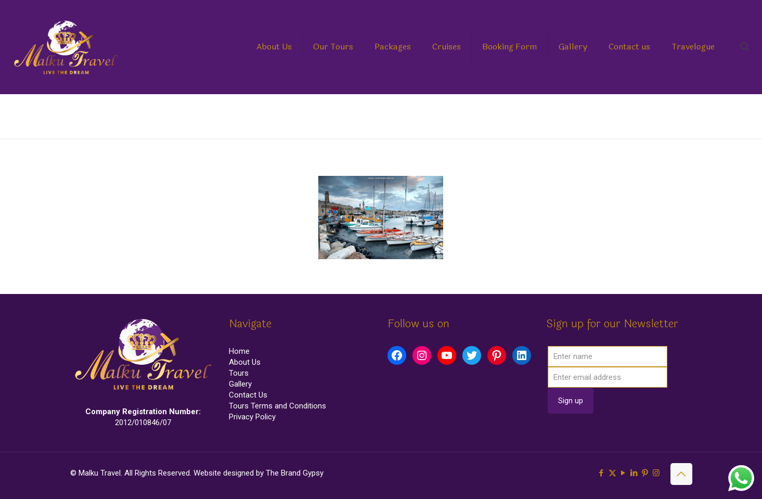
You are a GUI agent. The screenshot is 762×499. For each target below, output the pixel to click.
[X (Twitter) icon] (612, 473)
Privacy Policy (252, 416)
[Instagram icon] (656, 473)
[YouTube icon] (623, 473)
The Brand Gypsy (295, 473)
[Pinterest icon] (645, 473)
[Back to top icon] (681, 474)
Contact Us (248, 395)
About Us (245, 362)
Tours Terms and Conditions (277, 406)
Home (588, 115)
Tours (239, 373)
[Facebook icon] (601, 473)
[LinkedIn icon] (634, 473)
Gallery (240, 384)
